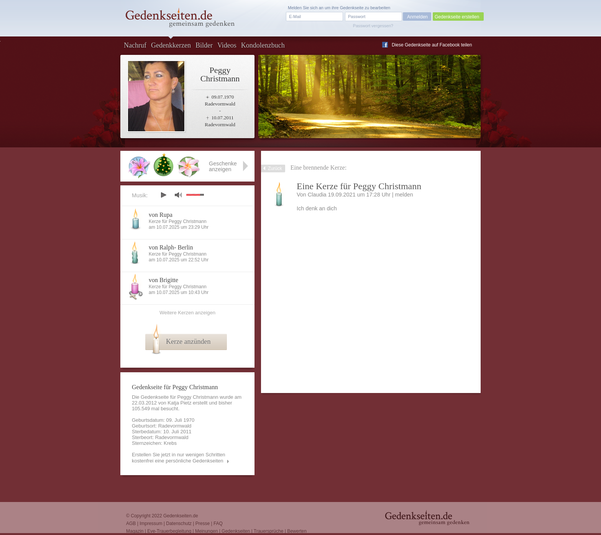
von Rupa (160, 214)
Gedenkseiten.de (180, 515)
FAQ (218, 523)
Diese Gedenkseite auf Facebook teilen (432, 45)
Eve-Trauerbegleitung (169, 531)
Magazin (134, 531)
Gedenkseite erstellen (457, 17)
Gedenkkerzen (171, 45)
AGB (131, 523)
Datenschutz (179, 523)
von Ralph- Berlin (171, 247)
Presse (202, 523)
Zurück (275, 168)
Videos (226, 45)
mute (178, 195)
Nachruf (135, 45)
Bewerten (297, 531)
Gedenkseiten (236, 531)
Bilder (204, 45)
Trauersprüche (269, 531)
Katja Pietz (179, 403)
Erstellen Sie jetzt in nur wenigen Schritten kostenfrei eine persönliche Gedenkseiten (178, 458)
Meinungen (206, 531)
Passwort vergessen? (373, 25)
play (163, 195)
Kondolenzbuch (263, 45)
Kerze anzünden (188, 341)
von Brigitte (163, 280)
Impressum (151, 523)
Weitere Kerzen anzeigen (187, 312)
